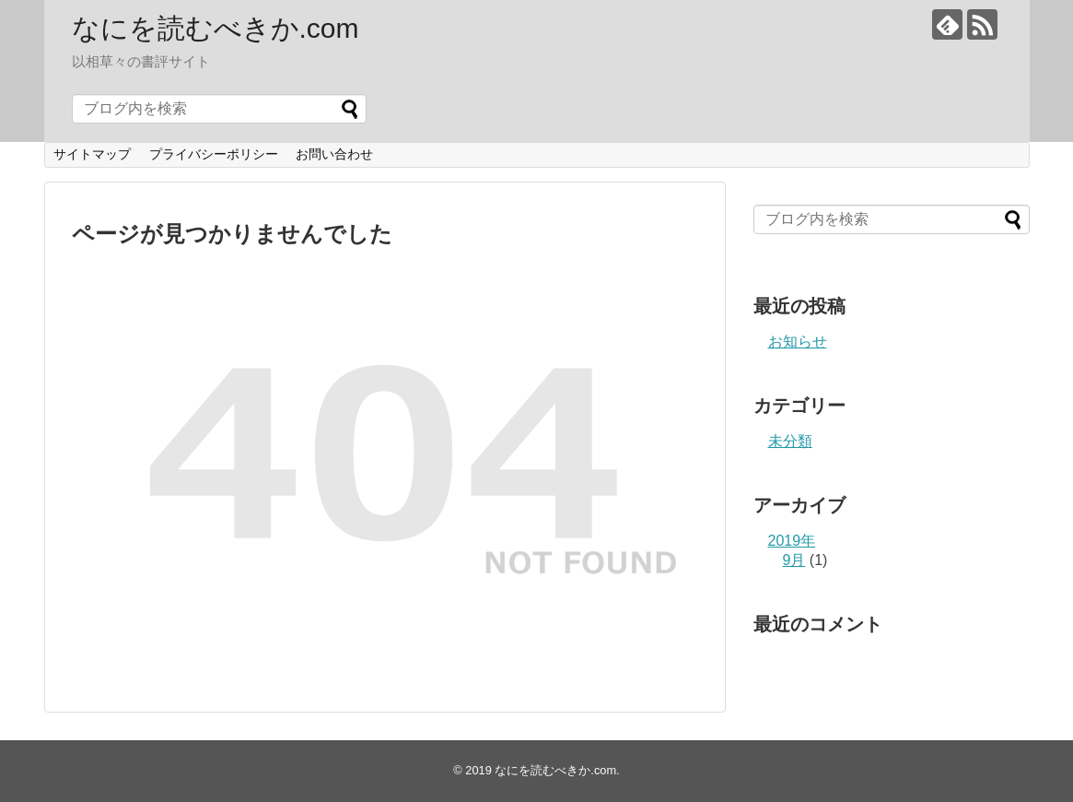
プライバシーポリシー (213, 154)
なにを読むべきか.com (215, 28)
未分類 (790, 441)
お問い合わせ (334, 154)
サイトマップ (92, 154)
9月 (794, 560)
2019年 (792, 540)
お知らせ (797, 341)
